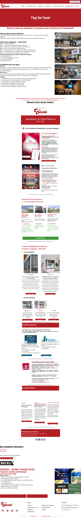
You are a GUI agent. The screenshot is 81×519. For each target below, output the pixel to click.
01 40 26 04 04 (67, 509)
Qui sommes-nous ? (31, 6)
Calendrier (40, 6)
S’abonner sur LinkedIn (6, 458)
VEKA (55, 344)
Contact (77, 6)
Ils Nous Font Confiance (58, 6)
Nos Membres (48, 6)
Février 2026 (3, 451)
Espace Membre (75, 2)
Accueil (22, 6)
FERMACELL (29, 344)
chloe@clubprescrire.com (51, 100)
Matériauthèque (69, 6)
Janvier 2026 (3, 449)
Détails (52, 366)
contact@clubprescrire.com (70, 507)
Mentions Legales (46, 516)
